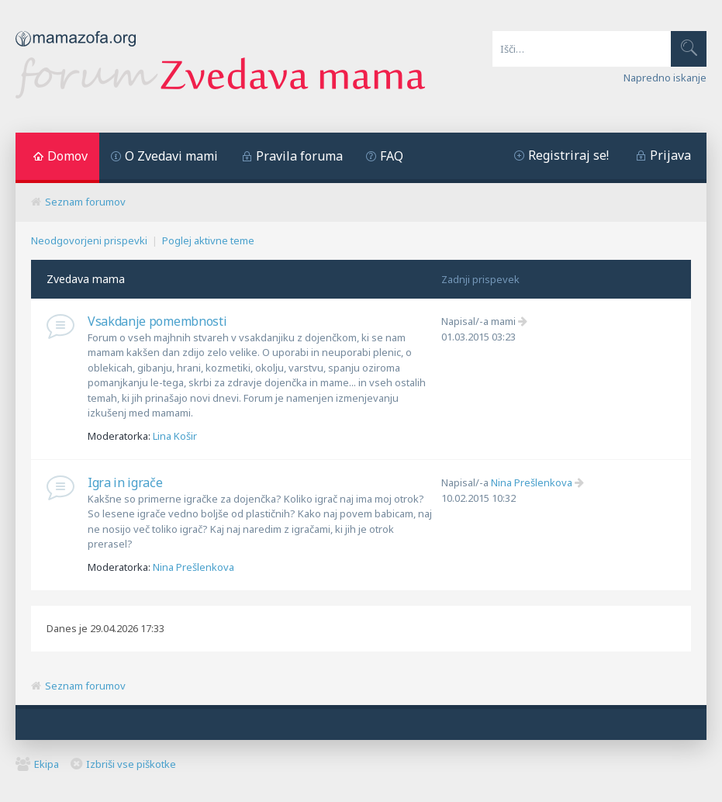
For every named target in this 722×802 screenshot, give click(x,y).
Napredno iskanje (665, 78)
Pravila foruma (299, 155)
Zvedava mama (86, 278)
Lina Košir (175, 436)
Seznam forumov (85, 202)
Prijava (670, 155)
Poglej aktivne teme (208, 240)
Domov (67, 155)
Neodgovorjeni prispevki (89, 240)
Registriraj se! (568, 155)
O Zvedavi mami (171, 155)
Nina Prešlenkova (193, 567)
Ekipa (46, 764)
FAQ (391, 155)
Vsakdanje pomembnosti (157, 321)
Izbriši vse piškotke (131, 764)
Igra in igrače (125, 482)
